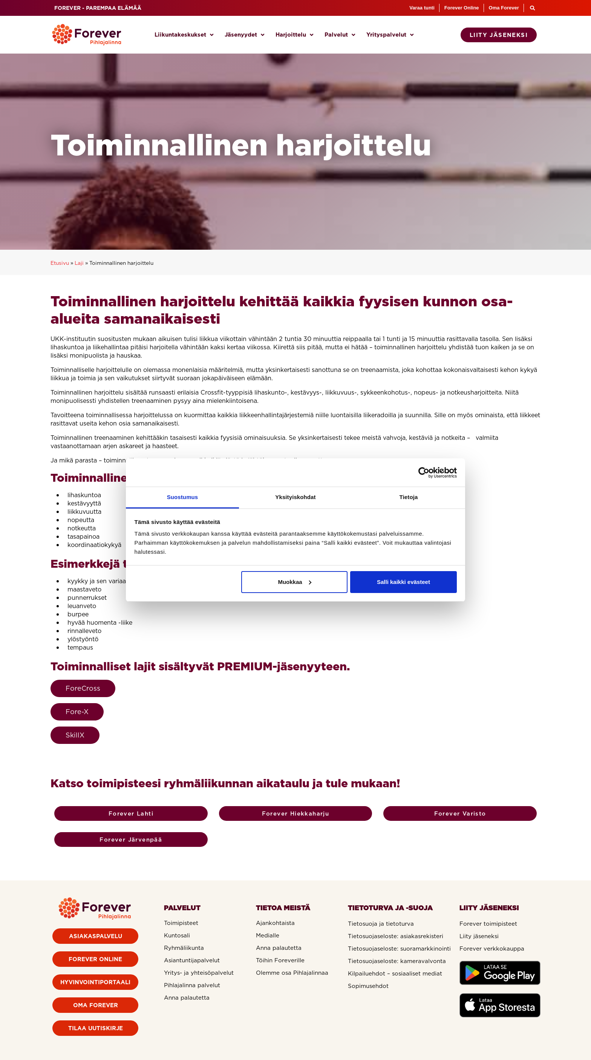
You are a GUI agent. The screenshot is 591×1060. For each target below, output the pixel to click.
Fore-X (77, 711)
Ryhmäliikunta (184, 948)
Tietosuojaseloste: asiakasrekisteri (395, 936)
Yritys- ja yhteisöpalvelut (199, 973)
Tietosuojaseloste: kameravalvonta (397, 961)
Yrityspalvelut (389, 34)
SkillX (75, 735)
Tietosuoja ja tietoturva (381, 924)
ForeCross (83, 688)
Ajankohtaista (275, 923)
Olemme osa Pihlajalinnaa (292, 973)
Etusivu (60, 263)
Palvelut (340, 34)
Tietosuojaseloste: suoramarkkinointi (399, 948)
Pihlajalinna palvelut (192, 985)
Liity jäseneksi (479, 936)
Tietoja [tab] (409, 497)
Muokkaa (294, 582)
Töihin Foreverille (280, 960)
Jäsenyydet (244, 34)
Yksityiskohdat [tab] (295, 497)
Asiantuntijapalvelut (192, 960)
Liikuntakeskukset (184, 34)
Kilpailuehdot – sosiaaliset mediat (395, 973)
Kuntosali (177, 935)
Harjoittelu (294, 34)
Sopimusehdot (368, 986)
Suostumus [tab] (182, 497)
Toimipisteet (181, 923)
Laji (79, 263)
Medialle (267, 935)
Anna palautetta (187, 998)
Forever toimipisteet (488, 924)
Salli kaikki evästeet (403, 582)
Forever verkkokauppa (491, 948)
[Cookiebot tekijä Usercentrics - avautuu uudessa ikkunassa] (424, 472)
